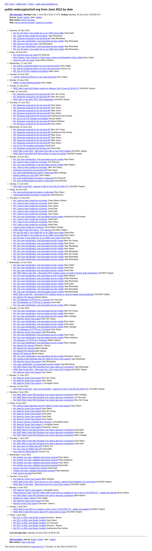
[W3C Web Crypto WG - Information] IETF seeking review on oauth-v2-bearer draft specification (53, 294)
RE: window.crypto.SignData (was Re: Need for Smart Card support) (42, 359)
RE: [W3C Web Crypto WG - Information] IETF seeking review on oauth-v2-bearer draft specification (55, 273)
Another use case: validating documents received (34, 471)
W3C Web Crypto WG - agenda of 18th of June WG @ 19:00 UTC (41, 186)
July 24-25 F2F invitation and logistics (29, 146)
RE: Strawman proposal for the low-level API (32, 38)
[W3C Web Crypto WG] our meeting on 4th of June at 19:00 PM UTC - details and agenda (51, 509)
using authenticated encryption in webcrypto (31, 195)
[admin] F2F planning (22, 354)
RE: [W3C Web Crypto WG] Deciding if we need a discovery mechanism (43, 367)
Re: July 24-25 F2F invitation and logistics (30, 119)
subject (39, 17)
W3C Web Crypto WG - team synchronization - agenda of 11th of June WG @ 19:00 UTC (51, 389)
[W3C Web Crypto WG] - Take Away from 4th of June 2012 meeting (41, 484)
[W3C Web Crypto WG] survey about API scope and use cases (39, 512)
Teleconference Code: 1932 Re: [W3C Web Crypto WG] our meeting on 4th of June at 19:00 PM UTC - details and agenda (64, 493)
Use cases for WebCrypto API (25, 452)
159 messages (16, 15)
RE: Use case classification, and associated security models (38, 41)
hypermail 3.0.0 (37, 547)
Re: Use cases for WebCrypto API (27, 446)
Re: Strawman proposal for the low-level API (31, 94)
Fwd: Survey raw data (22, 473)
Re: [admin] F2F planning (24, 297)
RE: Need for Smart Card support (27, 332)
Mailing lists (21, 4)
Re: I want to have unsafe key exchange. (30, 162)
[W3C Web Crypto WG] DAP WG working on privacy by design (39, 154)
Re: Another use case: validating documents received (35, 457)
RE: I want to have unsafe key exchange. (30, 36)
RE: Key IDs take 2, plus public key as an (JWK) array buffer (38, 49)
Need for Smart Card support (25, 503)
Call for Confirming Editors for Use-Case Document (34, 77)
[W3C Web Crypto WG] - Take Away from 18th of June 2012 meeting (42, 151)
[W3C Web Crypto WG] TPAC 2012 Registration (33, 100)
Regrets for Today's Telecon (25, 498)
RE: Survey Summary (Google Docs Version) (32, 422)
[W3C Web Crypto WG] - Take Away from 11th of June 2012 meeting (42, 370)
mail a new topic (28, 20)
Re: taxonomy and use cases (25, 55)
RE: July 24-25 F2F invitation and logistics (31, 71)
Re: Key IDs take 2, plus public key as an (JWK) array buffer (38, 33)
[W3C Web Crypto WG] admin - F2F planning (32, 230)
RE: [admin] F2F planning (24, 348)
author (26, 17)
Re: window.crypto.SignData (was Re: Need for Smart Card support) (42, 406)
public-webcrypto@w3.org (47, 4)
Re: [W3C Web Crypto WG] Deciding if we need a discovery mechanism (43, 395)
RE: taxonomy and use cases (25, 44)
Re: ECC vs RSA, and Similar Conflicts (29, 518)
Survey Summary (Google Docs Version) (30, 468)
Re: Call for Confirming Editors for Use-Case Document (36, 66)
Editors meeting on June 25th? (26, 175)
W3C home (9, 4)
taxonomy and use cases (23, 60)
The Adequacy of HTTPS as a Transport (30, 340)
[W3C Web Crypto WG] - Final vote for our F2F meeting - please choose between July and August (54, 482)
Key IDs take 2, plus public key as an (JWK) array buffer (36, 238)
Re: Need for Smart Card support (27, 319)
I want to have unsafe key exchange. (28, 227)
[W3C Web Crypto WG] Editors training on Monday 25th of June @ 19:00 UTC (46, 88)
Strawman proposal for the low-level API (30, 170)
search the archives (44, 23)
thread (19, 17)
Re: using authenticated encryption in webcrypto (33, 173)
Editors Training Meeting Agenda (27, 83)
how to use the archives (25, 23)
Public (31, 4)
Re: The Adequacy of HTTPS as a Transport (31, 300)
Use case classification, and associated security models (36, 364)
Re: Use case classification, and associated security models (38, 159)
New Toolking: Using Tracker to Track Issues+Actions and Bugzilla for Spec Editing (48, 58)
